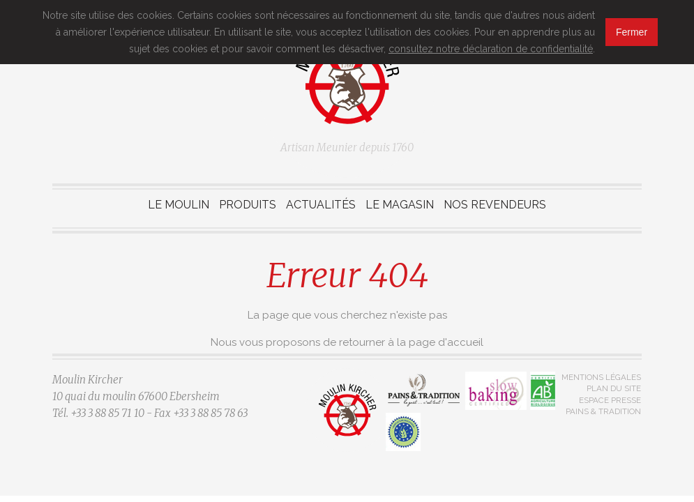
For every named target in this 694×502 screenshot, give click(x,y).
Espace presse (610, 400)
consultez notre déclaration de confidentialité (491, 48)
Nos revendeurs (495, 204)
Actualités (321, 204)
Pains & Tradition (603, 411)
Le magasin (399, 204)
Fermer (631, 32)
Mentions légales (601, 377)
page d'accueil (446, 342)
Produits (247, 204)
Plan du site (614, 388)
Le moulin (178, 204)
